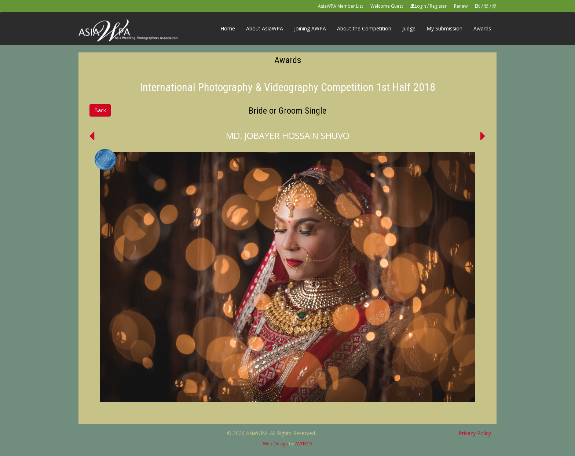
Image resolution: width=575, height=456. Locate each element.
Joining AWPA (310, 28)
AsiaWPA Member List (340, 6)
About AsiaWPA (264, 28)
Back (100, 110)
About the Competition (364, 28)
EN (477, 6)
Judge (408, 28)
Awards (482, 28)
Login (420, 6)
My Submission (444, 28)
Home (227, 28)
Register (438, 6)
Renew (461, 6)
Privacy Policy (475, 433)
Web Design (275, 444)
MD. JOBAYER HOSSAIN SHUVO (287, 135)
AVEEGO (303, 444)
